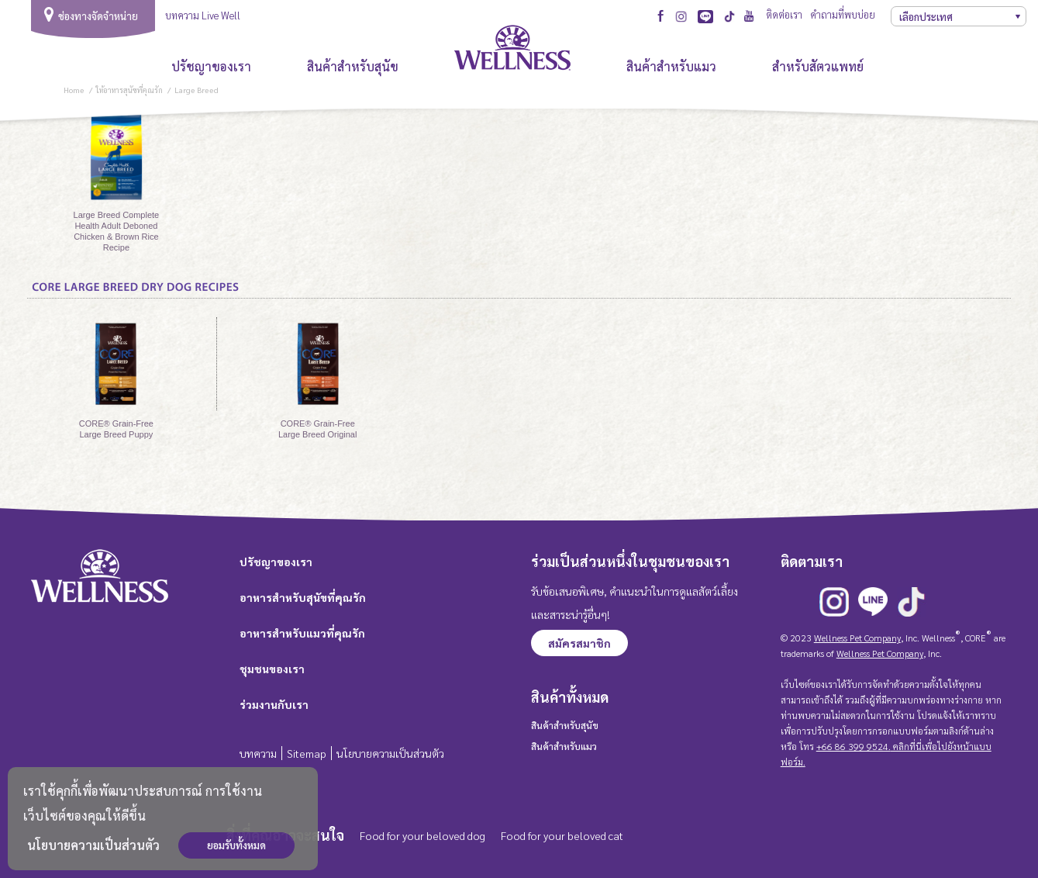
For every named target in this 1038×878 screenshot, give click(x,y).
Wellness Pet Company (857, 637)
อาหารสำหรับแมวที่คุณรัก (302, 633)
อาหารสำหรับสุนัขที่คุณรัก (303, 597)
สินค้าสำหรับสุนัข (352, 66)
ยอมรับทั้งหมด (236, 845)
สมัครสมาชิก (579, 643)
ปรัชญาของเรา (211, 66)
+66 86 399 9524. (853, 746)
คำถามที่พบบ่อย (842, 14)
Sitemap (306, 753)
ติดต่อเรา (784, 14)
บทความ (258, 753)
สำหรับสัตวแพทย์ (819, 66)
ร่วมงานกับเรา (274, 704)
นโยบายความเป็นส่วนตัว (93, 845)
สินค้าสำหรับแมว (671, 66)
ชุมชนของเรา (272, 669)
